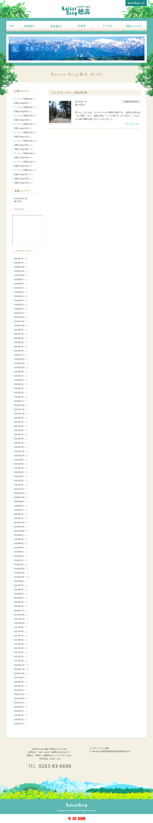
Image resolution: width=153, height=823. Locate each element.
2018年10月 (22, 577)
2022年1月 (21, 443)
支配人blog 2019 (23, 157)
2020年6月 (21, 501)
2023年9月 (21, 372)
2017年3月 (21, 652)
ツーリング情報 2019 (25, 153)
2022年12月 (22, 405)
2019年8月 (21, 535)
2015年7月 (21, 703)
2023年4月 (21, 388)
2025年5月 (21, 296)
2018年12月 (22, 569)
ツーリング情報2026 (24, 99)
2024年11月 (22, 321)
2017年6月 (21, 640)
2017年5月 (21, 644)
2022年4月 (21, 434)
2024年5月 (21, 342)
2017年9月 (21, 627)
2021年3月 (21, 485)
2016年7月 (21, 686)
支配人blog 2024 (23, 120)
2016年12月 (22, 665)
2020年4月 (21, 510)
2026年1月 (21, 263)
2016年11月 (22, 669)
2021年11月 (22, 451)
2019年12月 (22, 522)
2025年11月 (22, 271)
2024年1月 (21, 355)
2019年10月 (22, 531)
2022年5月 (21, 430)
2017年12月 (22, 615)
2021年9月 (21, 460)
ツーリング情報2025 (25, 107)
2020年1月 (21, 518)
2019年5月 (21, 547)
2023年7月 (21, 376)
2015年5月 (21, 711)
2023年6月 (21, 380)
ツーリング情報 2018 (25, 162)
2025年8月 (21, 283)
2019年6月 (21, 543)
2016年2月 (21, 690)
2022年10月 (22, 413)
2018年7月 (21, 585)
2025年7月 (21, 288)
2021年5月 (21, 476)
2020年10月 (22, 497)
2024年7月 (21, 334)
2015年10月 (22, 698)
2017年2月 (21, 656)
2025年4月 (21, 300)
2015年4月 (21, 715)
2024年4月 (21, 346)
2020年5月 (21, 506)
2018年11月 (22, 573)
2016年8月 (21, 682)
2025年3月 (21, 305)
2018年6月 (21, 589)
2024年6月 (21, 338)
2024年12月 (22, 317)
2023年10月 (22, 367)
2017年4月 (21, 648)
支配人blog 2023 (23, 128)
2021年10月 (22, 455)
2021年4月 (22, 480)
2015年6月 (21, 707)
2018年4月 (21, 598)
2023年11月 (22, 363)
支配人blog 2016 (23, 178)
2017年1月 (21, 661)
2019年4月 (21, 552)
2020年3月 (21, 514)
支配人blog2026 (22, 103)
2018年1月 (21, 610)
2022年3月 (21, 439)
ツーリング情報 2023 (25, 124)
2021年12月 (22, 447)
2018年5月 (21, 594)
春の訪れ (20, 199)
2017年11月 (22, 619)
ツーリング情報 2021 (25, 141)
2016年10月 (22, 673)
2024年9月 (21, 330)
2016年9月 (21, 677)
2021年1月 (21, 489)
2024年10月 (22, 325)
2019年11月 (22, 527)
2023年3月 (21, 392)
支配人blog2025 (23, 111)
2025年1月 (21, 313)
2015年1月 (21, 724)
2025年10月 (22, 275)
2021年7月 (21, 468)
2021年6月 (21, 472)
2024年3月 (21, 351)
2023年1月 (21, 401)
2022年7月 (21, 422)
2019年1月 (21, 564)
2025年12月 (22, 267)
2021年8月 (21, 464)
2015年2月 (21, 719)
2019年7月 (21, 539)
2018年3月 (21, 602)
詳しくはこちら (132, 124)
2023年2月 (21, 397)
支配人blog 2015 (23, 183)
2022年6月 (21, 426)
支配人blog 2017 (23, 174)
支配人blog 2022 (23, 137)
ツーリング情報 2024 (25, 115)
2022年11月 (22, 409)
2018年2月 (21, 606)
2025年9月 (21, 279)
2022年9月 (21, 418)
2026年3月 (21, 258)
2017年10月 (22, 623)
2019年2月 (21, 560)
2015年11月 (22, 694)
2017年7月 (21, 636)
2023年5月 (21, 384)
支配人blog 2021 (23, 145)
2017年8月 (21, 631)
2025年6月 (21, 292)
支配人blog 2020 (23, 149)
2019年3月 (21, 556)
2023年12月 (22, 359)
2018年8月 (21, 581)
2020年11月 (22, 493)
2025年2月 (21, 309)
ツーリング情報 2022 (25, 132)
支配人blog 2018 (23, 166)
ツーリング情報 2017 (25, 170)
